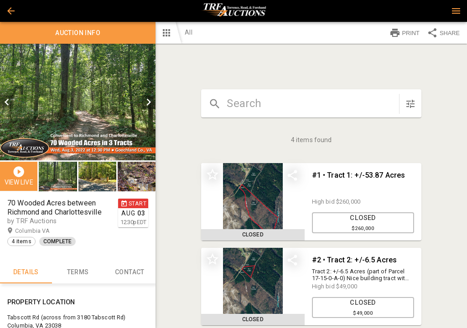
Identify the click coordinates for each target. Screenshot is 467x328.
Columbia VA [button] (41, 231)
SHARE (443, 32)
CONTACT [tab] (130, 272)
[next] (149, 102)
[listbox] (78, 102)
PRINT (404, 32)
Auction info (78, 33)
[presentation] (233, 11)
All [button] (188, 32)
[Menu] (456, 11)
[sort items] (410, 104)
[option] (78, 102)
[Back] (11, 11)
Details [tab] (26, 272)
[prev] (7, 102)
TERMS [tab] (78, 272)
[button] (11, 11)
